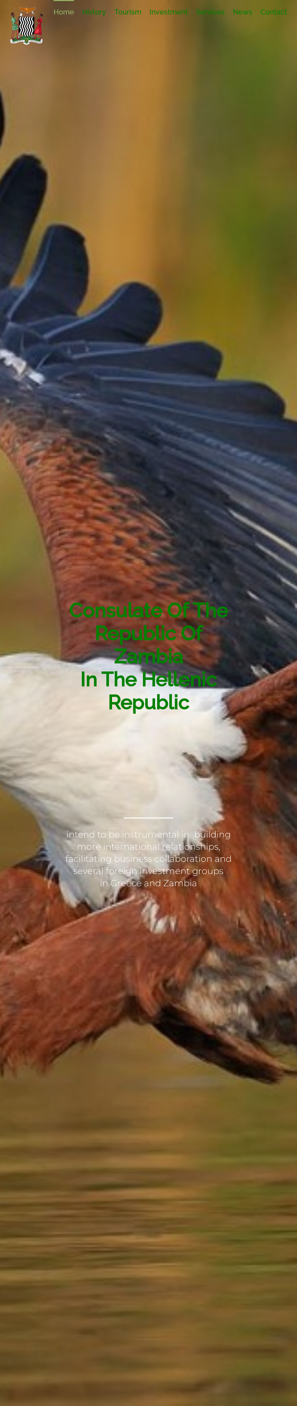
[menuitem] (68, 11)
